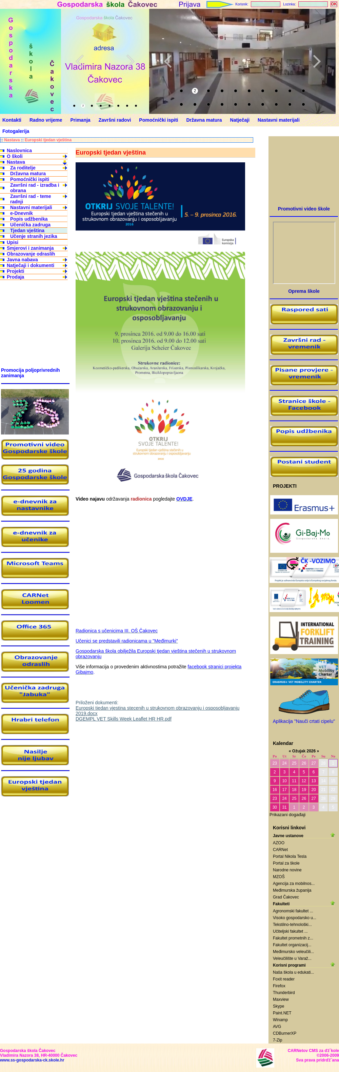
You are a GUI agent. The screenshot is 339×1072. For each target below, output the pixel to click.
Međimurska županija (292, 890)
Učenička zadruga (30, 224)
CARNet (280, 849)
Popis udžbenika (28, 219)
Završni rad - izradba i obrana (34, 187)
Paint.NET (282, 1013)
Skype (278, 1006)
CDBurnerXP (284, 1033)
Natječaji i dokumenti (30, 265)
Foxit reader (284, 979)
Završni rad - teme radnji (30, 199)
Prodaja (15, 277)
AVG (277, 1026)
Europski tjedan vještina (48, 140)
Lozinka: (289, 4)
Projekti (15, 271)
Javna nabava (22, 259)
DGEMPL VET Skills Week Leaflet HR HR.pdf (124, 719)
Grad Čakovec (286, 897)
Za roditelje (23, 167)
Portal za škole (286, 863)
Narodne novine (287, 870)
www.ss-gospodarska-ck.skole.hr (32, 1060)
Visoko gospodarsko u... (294, 917)
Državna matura (28, 173)
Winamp (280, 1019)
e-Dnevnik (21, 213)
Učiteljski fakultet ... (290, 931)
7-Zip (277, 1040)
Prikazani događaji (287, 814)
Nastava (12, 140)
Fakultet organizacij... (292, 945)
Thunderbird (284, 992)
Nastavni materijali (31, 207)
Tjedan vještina (27, 230)
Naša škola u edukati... (293, 972)
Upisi (12, 242)
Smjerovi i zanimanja (30, 248)
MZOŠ (279, 876)
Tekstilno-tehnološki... (292, 924)
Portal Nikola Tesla (289, 856)
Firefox (279, 986)
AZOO (278, 843)
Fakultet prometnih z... (293, 938)
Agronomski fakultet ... (293, 911)
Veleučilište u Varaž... (292, 958)
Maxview (281, 999)
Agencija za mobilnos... (294, 883)
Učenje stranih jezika (33, 236)
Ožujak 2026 (304, 751)
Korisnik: (241, 4)
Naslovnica (19, 150)
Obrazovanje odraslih (31, 254)
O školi (15, 156)
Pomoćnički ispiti (29, 179)
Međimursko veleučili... (293, 951)
